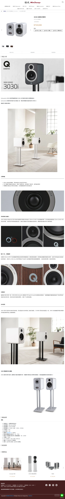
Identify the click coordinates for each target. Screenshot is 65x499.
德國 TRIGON (29, 8)
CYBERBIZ (30, 495)
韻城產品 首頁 (7, 6)
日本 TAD (24, 6)
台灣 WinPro (45, 8)
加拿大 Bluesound (16, 6)
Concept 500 (12, 473)
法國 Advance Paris (56, 6)
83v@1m (9, 432)
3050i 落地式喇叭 (32, 473)
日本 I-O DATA (37, 8)
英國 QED (48, 6)
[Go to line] (62, 495)
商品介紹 (11, 52)
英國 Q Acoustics (40, 6)
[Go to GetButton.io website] (62, 497)
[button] (30, 30)
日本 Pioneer (31, 6)
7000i (52, 473)
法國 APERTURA (20, 8)
